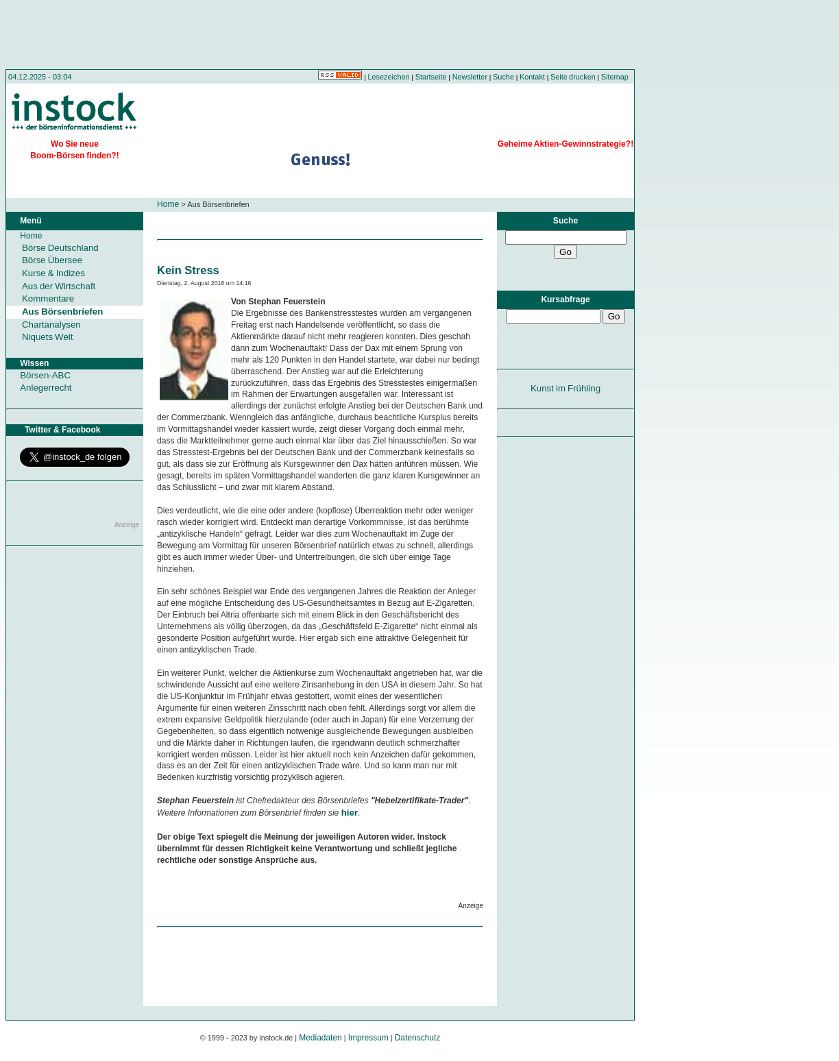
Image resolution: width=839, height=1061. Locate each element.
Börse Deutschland (60, 248)
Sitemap (615, 77)
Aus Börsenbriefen (62, 311)
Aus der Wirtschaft (58, 286)
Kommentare (48, 298)
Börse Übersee (52, 260)
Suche (503, 77)
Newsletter (469, 77)
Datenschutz (418, 1037)
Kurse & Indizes (53, 273)
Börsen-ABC (45, 375)
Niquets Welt (47, 337)
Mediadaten (320, 1037)
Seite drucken (573, 77)
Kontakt (532, 77)
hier (349, 812)
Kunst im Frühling (565, 388)
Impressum (368, 1037)
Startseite (431, 77)
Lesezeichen (389, 77)
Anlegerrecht (45, 387)
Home (168, 204)
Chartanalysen (51, 324)
